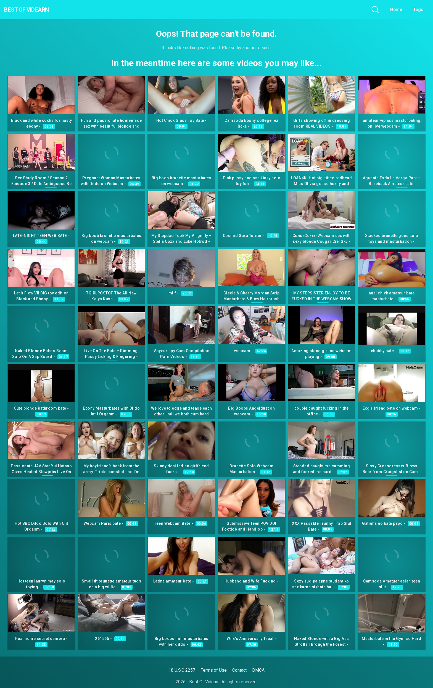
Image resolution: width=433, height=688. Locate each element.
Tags (418, 9)
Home (396, 9)
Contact (239, 670)
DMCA (258, 670)
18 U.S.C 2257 (181, 670)
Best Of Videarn (35, 9)
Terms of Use (214, 670)
